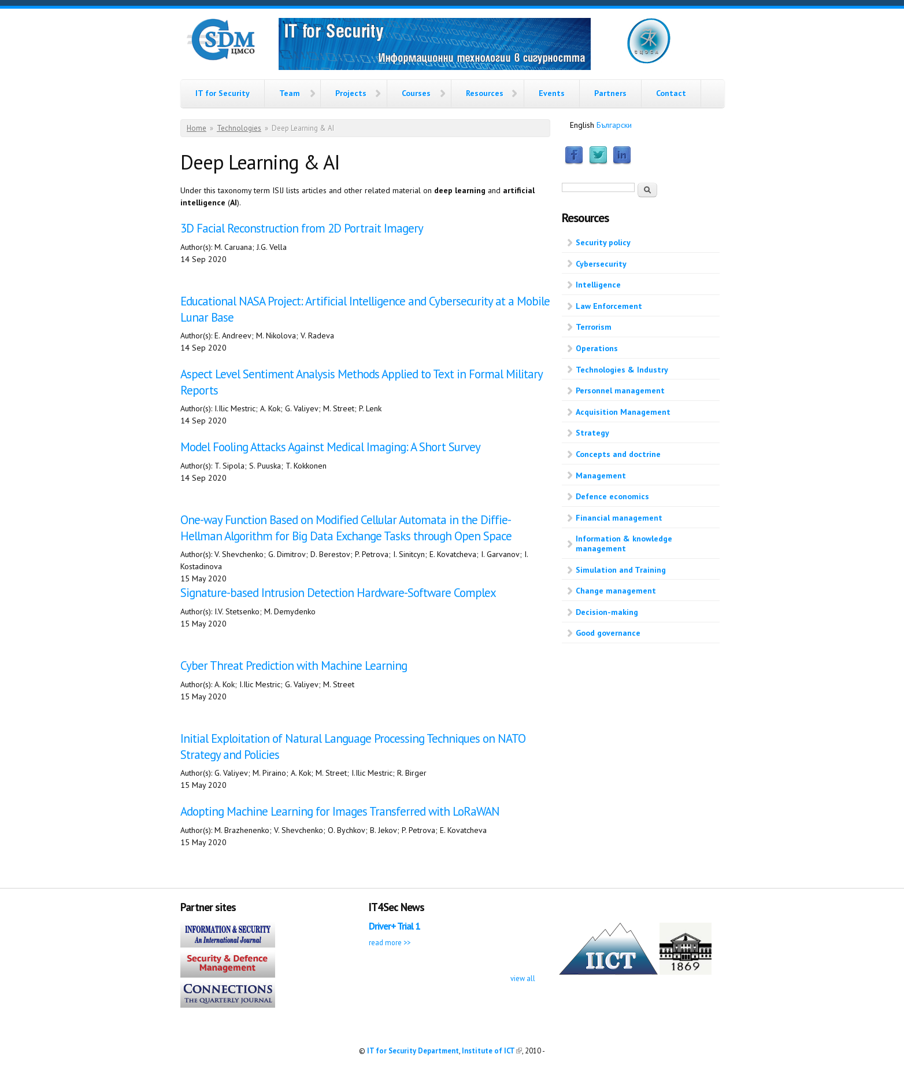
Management (601, 475)
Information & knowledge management (624, 543)
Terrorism (594, 327)
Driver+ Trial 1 (394, 926)
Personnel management (620, 390)
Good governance (608, 633)
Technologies (239, 128)
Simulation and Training (621, 570)
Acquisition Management (623, 412)
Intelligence (598, 284)
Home (196, 128)
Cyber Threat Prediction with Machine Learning (293, 665)
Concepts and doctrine (618, 454)
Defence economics (612, 496)
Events (552, 93)
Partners (610, 93)
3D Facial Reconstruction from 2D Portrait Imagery (301, 228)
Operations (597, 348)
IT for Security (222, 93)
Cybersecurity (601, 264)
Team (289, 93)
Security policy (603, 242)
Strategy (592, 432)
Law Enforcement (609, 306)
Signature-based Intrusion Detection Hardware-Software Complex (338, 592)
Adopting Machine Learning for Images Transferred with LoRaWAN (339, 811)
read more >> (389, 942)
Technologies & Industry (622, 369)
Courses (416, 93)
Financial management (619, 518)
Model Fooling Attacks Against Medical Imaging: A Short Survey (330, 447)
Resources (484, 93)
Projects (350, 93)
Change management (616, 590)
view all (522, 978)
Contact (671, 93)
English (582, 125)
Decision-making (607, 612)
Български (614, 125)
